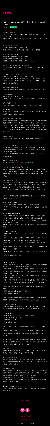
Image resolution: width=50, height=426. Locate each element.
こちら (36, 67)
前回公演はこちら (25, 416)
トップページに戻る (25, 400)
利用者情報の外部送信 (25, 419)
